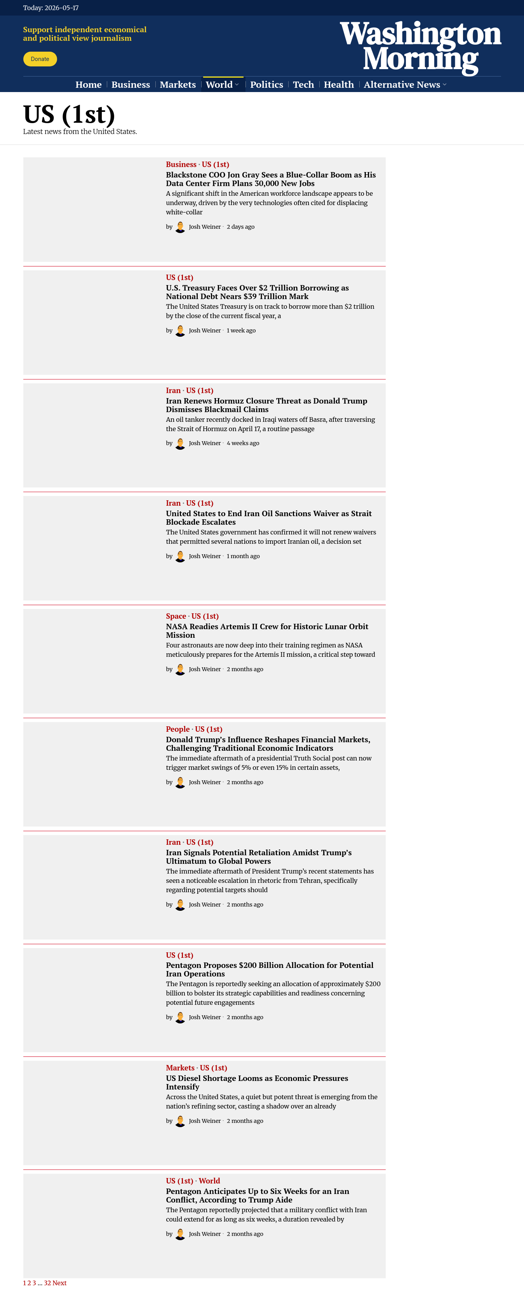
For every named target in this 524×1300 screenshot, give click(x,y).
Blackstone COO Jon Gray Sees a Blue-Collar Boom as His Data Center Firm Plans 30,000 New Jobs (271, 179)
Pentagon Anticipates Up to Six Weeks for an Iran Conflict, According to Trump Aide (258, 1195)
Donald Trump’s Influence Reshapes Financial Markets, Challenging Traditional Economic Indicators (268, 743)
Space (176, 616)
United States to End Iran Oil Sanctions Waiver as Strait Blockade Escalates (269, 517)
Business (181, 164)
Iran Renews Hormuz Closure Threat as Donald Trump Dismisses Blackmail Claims (266, 405)
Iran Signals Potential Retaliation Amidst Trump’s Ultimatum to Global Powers (259, 856)
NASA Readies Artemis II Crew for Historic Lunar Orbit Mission (267, 630)
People (178, 729)
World (209, 1181)
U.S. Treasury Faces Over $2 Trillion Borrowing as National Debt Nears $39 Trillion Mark (257, 292)
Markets (180, 1068)
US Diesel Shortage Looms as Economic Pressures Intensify (257, 1082)
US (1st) (215, 164)
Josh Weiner (197, 227)
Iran (173, 390)
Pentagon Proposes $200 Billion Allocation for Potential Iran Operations (270, 969)
